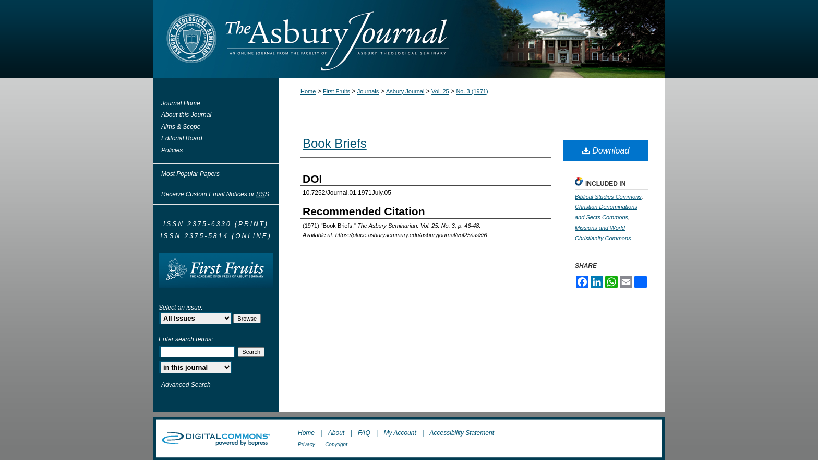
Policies (172, 150)
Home (308, 91)
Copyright (336, 444)
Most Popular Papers (190, 174)
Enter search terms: (186, 339)
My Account (400, 433)
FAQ (364, 433)
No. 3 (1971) (472, 91)
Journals (368, 91)
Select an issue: (181, 307)
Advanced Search (186, 384)
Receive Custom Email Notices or (215, 194)
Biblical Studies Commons (608, 197)
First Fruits (336, 91)
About (336, 433)
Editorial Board (181, 138)
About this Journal (186, 115)
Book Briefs (335, 143)
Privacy (306, 444)
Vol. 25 (440, 91)
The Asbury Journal (443, 39)
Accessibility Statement (462, 433)
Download (606, 150)
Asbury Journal (405, 91)
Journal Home (180, 103)
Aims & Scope (180, 127)
